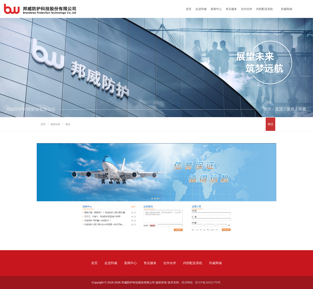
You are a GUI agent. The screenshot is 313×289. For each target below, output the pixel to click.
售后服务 (231, 9)
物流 (270, 124)
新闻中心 (216, 9)
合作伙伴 (246, 9)
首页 (188, 9)
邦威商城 (286, 9)
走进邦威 (201, 9)
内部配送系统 (264, 9)
